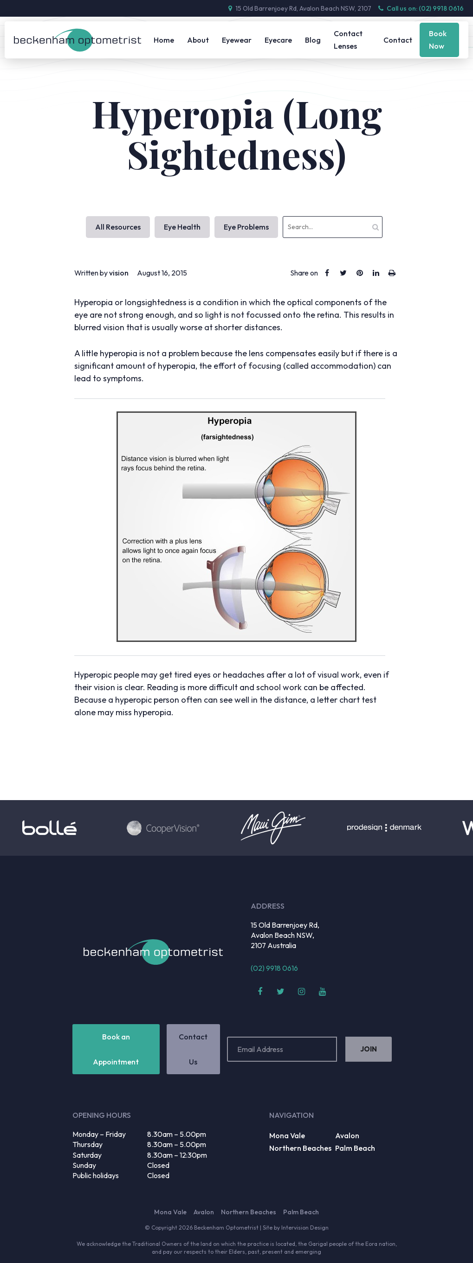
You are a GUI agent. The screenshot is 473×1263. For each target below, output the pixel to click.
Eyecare (278, 40)
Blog (313, 40)
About (198, 40)
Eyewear (237, 40)
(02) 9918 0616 (274, 968)
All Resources (118, 226)
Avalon (347, 1135)
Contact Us (193, 1049)
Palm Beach (355, 1148)
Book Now (438, 40)
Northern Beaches (300, 1148)
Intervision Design (305, 1227)
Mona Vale (287, 1135)
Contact (397, 40)
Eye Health (182, 226)
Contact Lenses (348, 40)
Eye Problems (246, 226)
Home (164, 40)
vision (119, 272)
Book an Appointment (116, 1049)
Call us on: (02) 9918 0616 (421, 8)
